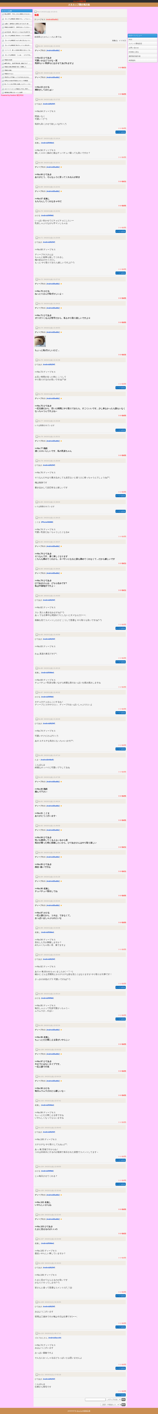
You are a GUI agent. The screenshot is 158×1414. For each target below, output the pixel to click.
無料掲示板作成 (134, 56)
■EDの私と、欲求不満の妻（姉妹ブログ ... (17, 63)
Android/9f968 (47, 215)
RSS (130, 39)
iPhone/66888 (47, 522)
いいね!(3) (122, 355)
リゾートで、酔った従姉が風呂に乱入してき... (17, 50)
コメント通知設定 (135, 43)
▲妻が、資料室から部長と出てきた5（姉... (16, 23)
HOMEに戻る (134, 52)
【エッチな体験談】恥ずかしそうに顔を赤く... (17, 45)
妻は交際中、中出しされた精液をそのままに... (17, 14)
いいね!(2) (122, 1233)
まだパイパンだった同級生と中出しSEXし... (17, 89)
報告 (123, 1405)
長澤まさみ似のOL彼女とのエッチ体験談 (16, 80)
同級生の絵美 (8, 60)
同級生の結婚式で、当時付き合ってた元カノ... (17, 27)
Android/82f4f (49, 104)
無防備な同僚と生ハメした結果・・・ (15, 92)
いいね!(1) (122, 67)
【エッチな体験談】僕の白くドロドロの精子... (17, 35)
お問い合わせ (134, 48)
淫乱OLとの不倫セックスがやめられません (16, 77)
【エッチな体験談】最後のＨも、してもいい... (17, 19)
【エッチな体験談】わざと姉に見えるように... (17, 40)
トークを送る (120, 132)
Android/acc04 (55, 1338)
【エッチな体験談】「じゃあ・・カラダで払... (17, 55)
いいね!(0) (122, 94)
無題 (36, 15)
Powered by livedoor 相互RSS (12, 95)
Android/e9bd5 (47, 760)
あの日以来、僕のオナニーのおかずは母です (17, 32)
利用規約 (132, 60)
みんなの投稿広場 (83, 1411)
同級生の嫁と (8, 70)
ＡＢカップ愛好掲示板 (79, 4)
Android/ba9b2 (52, 19)
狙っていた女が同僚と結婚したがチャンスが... (17, 84)
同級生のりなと (8, 73)
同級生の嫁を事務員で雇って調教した (15, 67)
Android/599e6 (47, 143)
